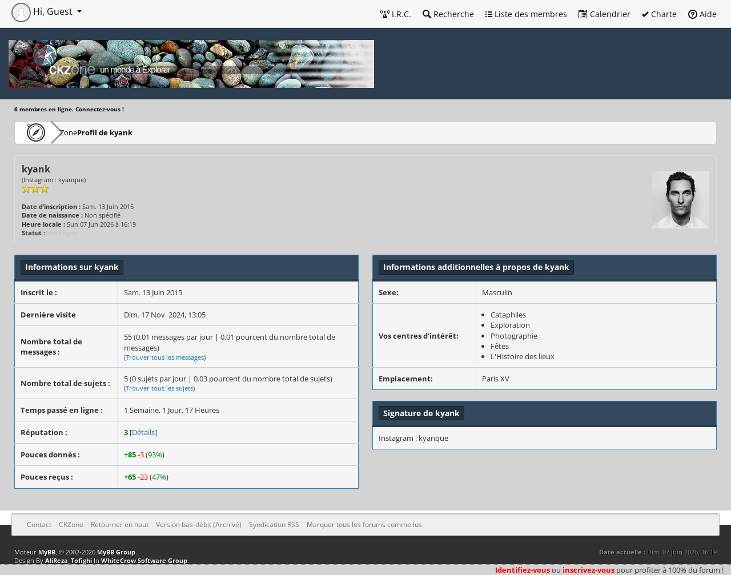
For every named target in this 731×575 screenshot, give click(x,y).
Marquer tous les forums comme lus (364, 524)
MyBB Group (116, 552)
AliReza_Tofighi (68, 560)
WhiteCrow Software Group (144, 560)
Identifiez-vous (522, 570)
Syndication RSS (274, 524)
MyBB (46, 552)
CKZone (80, 132)
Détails (143, 432)
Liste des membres (526, 14)
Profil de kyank (138, 132)
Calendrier (604, 14)
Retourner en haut (119, 524)
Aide (702, 14)
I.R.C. (395, 14)
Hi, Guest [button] (43, 11)
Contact (39, 524)
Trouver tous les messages (165, 357)
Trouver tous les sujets (159, 388)
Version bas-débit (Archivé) (199, 524)
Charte (659, 14)
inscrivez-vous (588, 570)
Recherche (448, 14)
